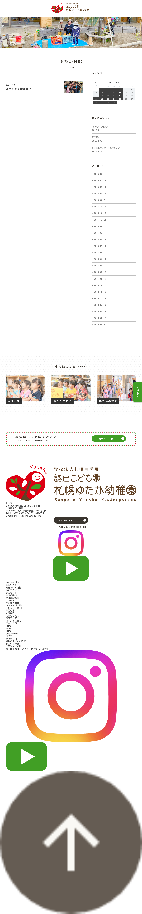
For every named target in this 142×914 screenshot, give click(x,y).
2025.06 (98, 246)
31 (114, 102)
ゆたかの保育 (12, 602)
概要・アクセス (23, 648)
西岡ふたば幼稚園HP (70, 527)
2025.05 (98, 253)
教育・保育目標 (13, 587)
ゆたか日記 (138, 392)
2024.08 (98, 312)
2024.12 (98, 285)
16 (108, 95)
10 (114, 92)
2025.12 (98, 207)
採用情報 (10, 648)
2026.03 (98, 187)
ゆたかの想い (12, 582)
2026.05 (98, 174)
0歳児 (8, 631)
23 (108, 99)
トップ (9, 503)
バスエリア (11, 618)
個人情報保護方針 (40, 648)
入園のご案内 (12, 615)
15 (102, 95)
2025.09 (98, 226)
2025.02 (98, 272)
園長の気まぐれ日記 (16, 641)
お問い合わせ (12, 643)
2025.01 (98, 279)
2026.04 (98, 180)
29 (102, 102)
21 (96, 99)
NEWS (9, 636)
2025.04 (98, 259)
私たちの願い (12, 590)
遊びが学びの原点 (14, 605)
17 (114, 95)
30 (108, 102)
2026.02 (98, 194)
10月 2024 (114, 82)
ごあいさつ (11, 584)
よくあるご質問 (13, 620)
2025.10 (98, 220)
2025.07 (98, 239)
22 (102, 99)
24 (114, 99)
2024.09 (98, 305)
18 (120, 95)
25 (120, 99)
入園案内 (10, 613)
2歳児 (8, 626)
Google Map (66, 520)
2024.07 (98, 318)
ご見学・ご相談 (104, 438)
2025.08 (98, 233)
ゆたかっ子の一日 (14, 608)
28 (96, 102)
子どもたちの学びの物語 (12, 594)
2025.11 (98, 213)
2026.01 (98, 200)
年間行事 (10, 610)
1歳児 (8, 628)
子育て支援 (11, 623)
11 (120, 92)
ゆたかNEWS (12, 633)
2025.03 (98, 266)
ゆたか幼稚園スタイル (12, 599)
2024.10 (98, 298)
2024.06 (98, 325)
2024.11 (98, 292)
